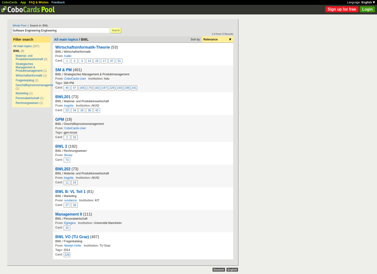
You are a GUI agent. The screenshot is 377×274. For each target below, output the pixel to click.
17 (104, 61)
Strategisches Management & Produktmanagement (29, 67)
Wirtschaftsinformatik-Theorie (82, 47)
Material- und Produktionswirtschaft (29, 57)
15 (96, 61)
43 (96, 110)
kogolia (68, 105)
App (23, 2)
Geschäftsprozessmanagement (36, 85)
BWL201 (62, 97)
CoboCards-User (75, 78)
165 (82, 87)
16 (74, 137)
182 (96, 87)
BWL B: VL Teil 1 (70, 192)
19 (74, 182)
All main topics (22, 46)
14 (89, 61)
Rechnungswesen (27, 103)
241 (134, 87)
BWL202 (62, 169)
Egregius (69, 223)
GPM (59, 119)
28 (74, 205)
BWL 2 (61, 146)
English (368, 2)
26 (81, 110)
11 (67, 182)
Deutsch (219, 269)
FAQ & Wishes (39, 2)
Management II (68, 214)
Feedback (58, 2)
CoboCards (10, 2)
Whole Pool (19, 25)
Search (116, 30)
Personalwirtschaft (27, 98)
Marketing (22, 93)
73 (67, 160)
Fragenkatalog (25, 80)
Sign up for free (342, 9)
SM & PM (63, 70)
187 (104, 87)
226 (67, 254)
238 (126, 87)
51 (119, 61)
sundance (70, 200)
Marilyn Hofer (72, 245)
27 (67, 205)
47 (111, 61)
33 (67, 227)
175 (89, 87)
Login (367, 9)
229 (111, 87)
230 (119, 87)
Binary (68, 155)
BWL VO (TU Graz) (72, 237)
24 (74, 110)
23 (67, 110)
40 (67, 87)
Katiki (67, 56)
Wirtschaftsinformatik (29, 75)
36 (89, 110)
